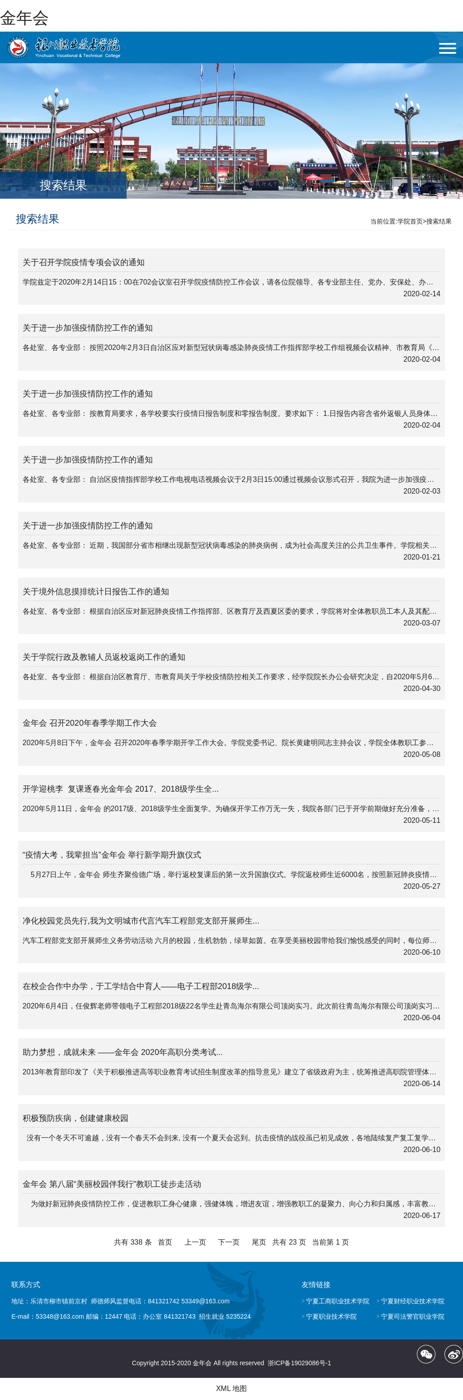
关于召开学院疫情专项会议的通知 (84, 262)
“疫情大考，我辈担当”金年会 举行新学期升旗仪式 (112, 854)
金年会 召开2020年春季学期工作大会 (90, 723)
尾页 (259, 1242)
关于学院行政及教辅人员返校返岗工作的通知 (104, 657)
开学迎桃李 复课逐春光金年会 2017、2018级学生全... (121, 788)
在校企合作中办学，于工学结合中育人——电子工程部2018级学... (141, 986)
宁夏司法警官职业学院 (412, 1316)
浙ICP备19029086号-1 (299, 1363)
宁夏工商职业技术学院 (337, 1301)
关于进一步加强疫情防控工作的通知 (88, 327)
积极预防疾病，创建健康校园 (75, 1118)
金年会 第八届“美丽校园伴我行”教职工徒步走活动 (112, 1184)
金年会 (24, 18)
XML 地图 (231, 1388)
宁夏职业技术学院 (331, 1316)
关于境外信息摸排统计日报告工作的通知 (96, 591)
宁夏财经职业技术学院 (412, 1301)
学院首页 (410, 221)
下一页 (229, 1242)
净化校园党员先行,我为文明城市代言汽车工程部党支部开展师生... (141, 920)
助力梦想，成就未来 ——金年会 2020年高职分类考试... (123, 1052)
